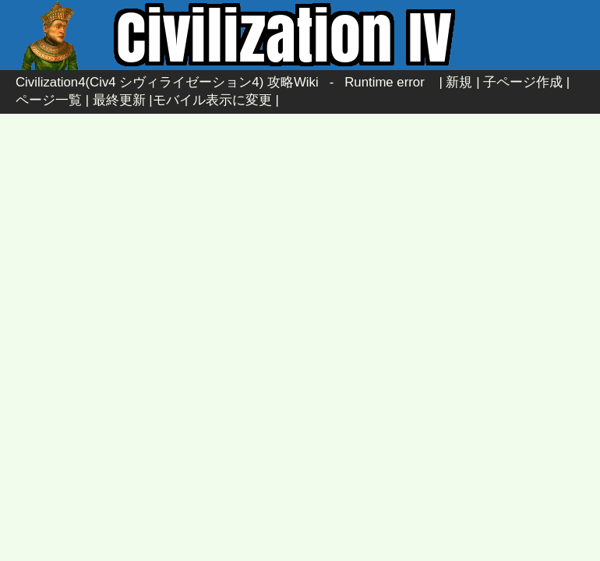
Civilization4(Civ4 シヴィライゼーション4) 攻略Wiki (167, 82)
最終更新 (119, 100)
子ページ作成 (523, 82)
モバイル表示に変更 (212, 100)
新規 (459, 82)
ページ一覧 (49, 100)
